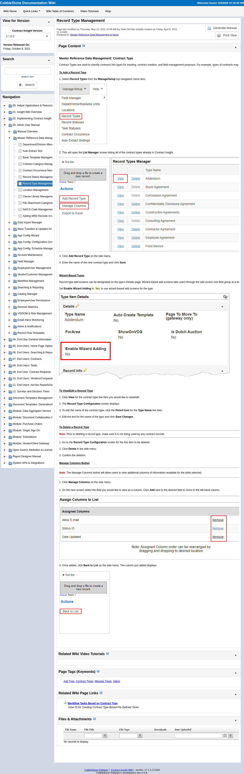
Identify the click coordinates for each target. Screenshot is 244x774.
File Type (124, 729)
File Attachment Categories (38, 202)
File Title (89, 729)
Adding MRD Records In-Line (39, 215)
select (46, 36)
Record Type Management (38, 183)
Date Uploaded (183, 729)
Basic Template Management (39, 157)
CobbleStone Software (96, 770)
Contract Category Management (41, 164)
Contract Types (84, 681)
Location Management (35, 189)
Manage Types (103, 681)
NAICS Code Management (38, 209)
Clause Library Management (39, 196)
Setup (116, 681)
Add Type (69, 681)
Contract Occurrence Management (42, 170)
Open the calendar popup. (225, 735)
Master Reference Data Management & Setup (94, 34)
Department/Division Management (42, 144)
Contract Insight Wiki (122, 770)
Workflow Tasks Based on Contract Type (93, 703)
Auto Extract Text (32, 151)
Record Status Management (39, 176)
